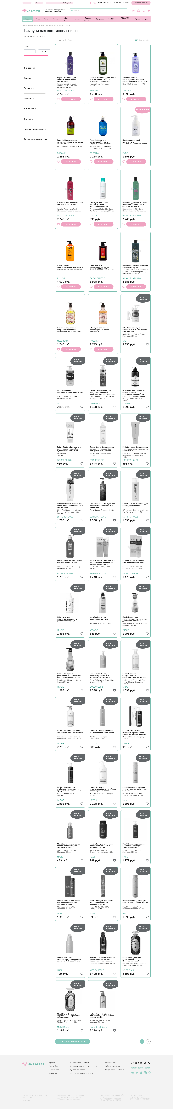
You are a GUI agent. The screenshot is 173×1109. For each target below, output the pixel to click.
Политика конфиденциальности (83, 1066)
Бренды (38, 3)
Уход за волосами (48, 25)
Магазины (27, 3)
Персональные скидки (79, 1062)
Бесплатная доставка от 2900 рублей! (59, 3)
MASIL (125, 800)
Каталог (37, 25)
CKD (124, 341)
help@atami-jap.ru (141, 1067)
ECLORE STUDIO (64, 460)
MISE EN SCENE (97, 970)
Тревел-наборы (141, 19)
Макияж (77, 19)
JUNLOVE (94, 90)
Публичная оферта (112, 1066)
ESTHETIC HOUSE (130, 460)
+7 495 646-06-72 (102, 3)
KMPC (125, 153)
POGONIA (61, 153)
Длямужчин (66, 19)
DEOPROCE (95, 403)
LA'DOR (93, 216)
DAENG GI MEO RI (98, 278)
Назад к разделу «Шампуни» (33, 36)
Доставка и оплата (77, 1070)
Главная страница (27, 25)
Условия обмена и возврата (81, 1073)
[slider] (24, 55)
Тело (46, 19)
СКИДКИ (111, 19)
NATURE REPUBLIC (98, 1027)
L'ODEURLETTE (96, 687)
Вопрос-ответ (110, 1062)
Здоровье (100, 19)
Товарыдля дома (88, 19)
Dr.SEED (126, 403)
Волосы (55, 19)
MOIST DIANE (128, 970)
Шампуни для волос (61, 25)
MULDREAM (62, 341)
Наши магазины (55, 1070)
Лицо (38, 19)
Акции (27, 19)
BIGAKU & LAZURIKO (66, 90)
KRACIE (60, 630)
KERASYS (94, 630)
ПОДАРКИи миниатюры (124, 19)
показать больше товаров (72, 1041)
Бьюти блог (54, 1066)
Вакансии (53, 1073)
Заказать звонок (141, 3)
